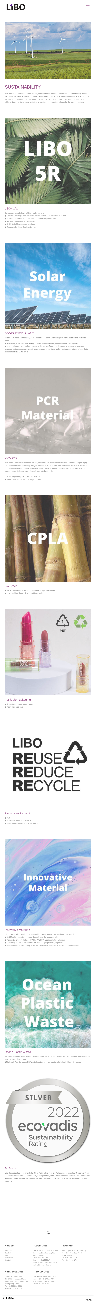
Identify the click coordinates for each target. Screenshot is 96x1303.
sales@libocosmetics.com (43, 1265)
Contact (8, 1260)
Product (8, 1253)
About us (8, 1250)
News (7, 1255)
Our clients (9, 1258)
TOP (48, 1234)
